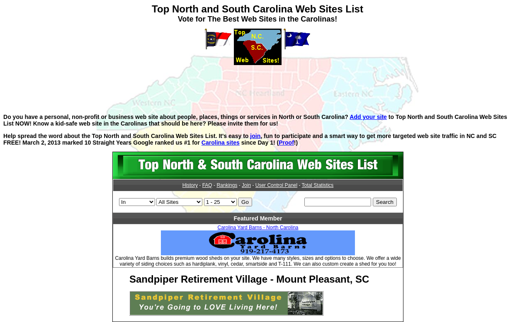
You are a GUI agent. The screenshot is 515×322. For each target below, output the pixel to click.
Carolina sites (221, 142)
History (190, 185)
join (255, 136)
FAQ (207, 185)
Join (246, 185)
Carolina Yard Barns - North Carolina (258, 227)
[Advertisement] (257, 83)
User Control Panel (276, 185)
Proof (286, 142)
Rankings (226, 185)
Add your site (368, 117)
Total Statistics (318, 185)
